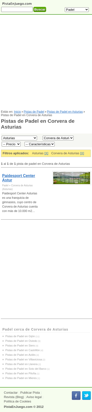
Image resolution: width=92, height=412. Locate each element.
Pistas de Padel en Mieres (21, 378)
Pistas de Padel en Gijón (20, 336)
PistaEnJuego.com (18, 407)
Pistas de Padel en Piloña (20, 373)
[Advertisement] (46, 64)
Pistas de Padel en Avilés (20, 354)
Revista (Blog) (14, 397)
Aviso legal (34, 397)
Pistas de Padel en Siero (20, 345)
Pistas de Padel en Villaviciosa (23, 359)
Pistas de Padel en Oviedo (21, 340)
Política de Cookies (17, 401)
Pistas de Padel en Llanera (21, 364)
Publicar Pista (30, 392)
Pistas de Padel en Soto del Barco (25, 368)
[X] (46, 153)
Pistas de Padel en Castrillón (22, 350)
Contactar (11, 392)
